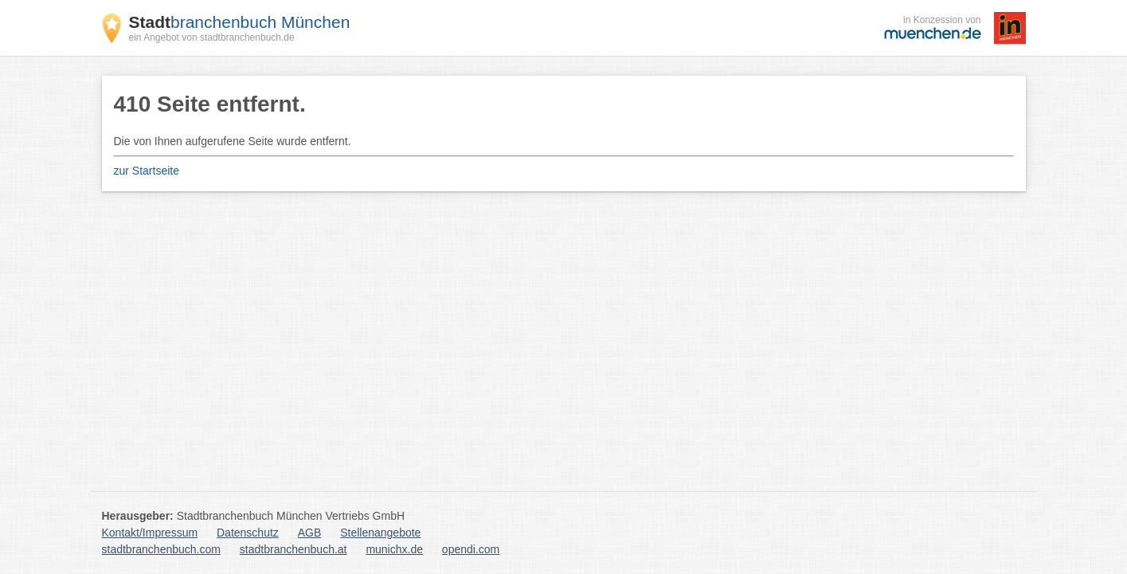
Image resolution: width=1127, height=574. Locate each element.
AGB (310, 532)
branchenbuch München (239, 22)
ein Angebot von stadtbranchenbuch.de (212, 37)
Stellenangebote (380, 532)
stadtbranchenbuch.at (293, 549)
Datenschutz (248, 532)
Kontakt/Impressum (150, 532)
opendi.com (470, 549)
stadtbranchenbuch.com (161, 549)
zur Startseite (146, 170)
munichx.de (394, 549)
